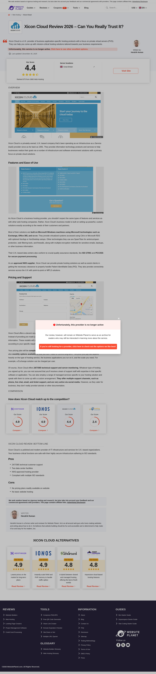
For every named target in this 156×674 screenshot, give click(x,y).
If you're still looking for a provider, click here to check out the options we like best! (78, 347)
